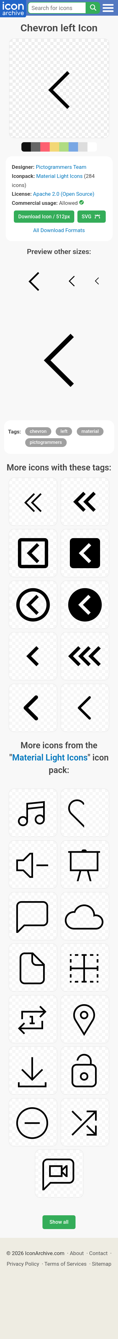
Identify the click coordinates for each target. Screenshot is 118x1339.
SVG (91, 217)
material (90, 431)
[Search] (93, 8)
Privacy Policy (23, 1264)
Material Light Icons (59, 176)
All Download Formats (59, 230)
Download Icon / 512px (44, 217)
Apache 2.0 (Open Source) (63, 194)
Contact (98, 1253)
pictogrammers (46, 442)
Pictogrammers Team (61, 167)
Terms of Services (65, 1264)
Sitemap (101, 1264)
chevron (38, 431)
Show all (58, 1222)
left (63, 431)
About (77, 1253)
